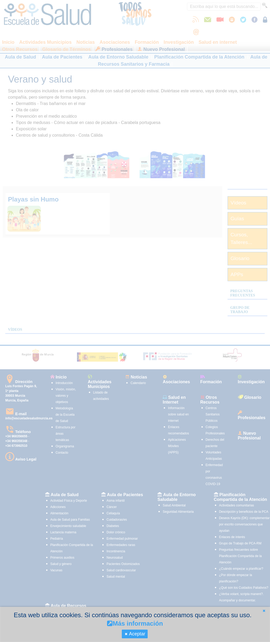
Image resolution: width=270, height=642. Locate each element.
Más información (135, 623)
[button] (264, 611)
